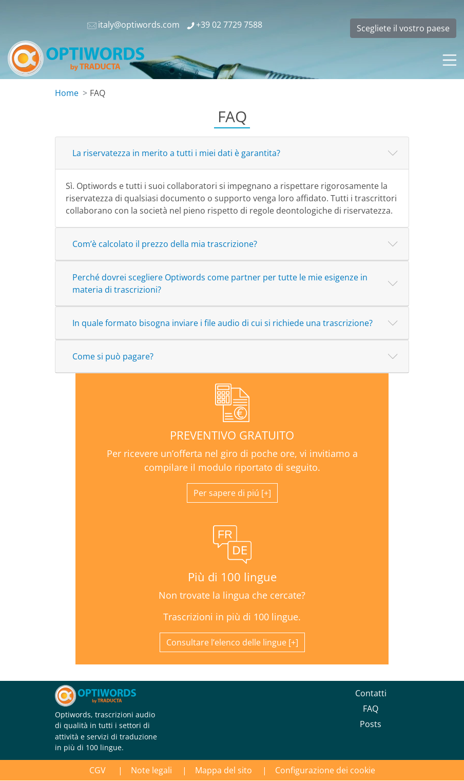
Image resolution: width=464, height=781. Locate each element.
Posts (370, 724)
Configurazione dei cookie (325, 770)
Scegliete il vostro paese (403, 28)
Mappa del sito (223, 770)
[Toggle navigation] (448, 58)
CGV (98, 770)
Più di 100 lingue (232, 577)
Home (67, 93)
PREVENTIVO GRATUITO (232, 435)
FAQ (370, 708)
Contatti (370, 693)
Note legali (151, 770)
